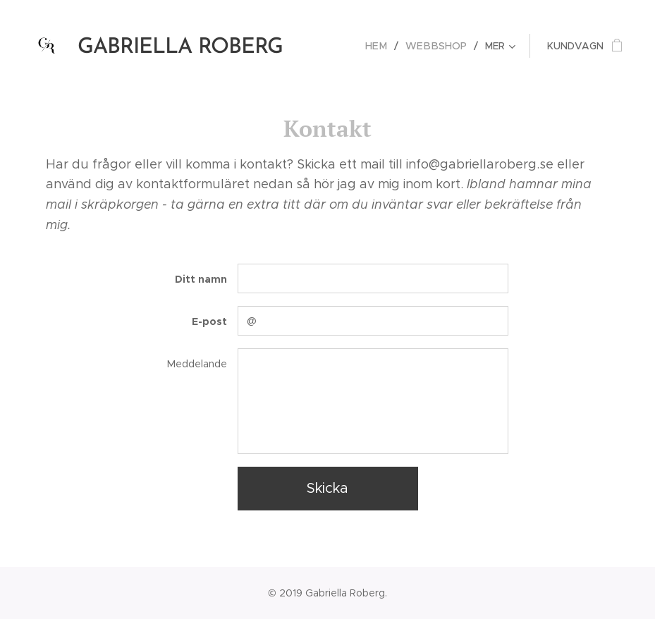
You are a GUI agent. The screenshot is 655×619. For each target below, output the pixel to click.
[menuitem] (385, 45)
